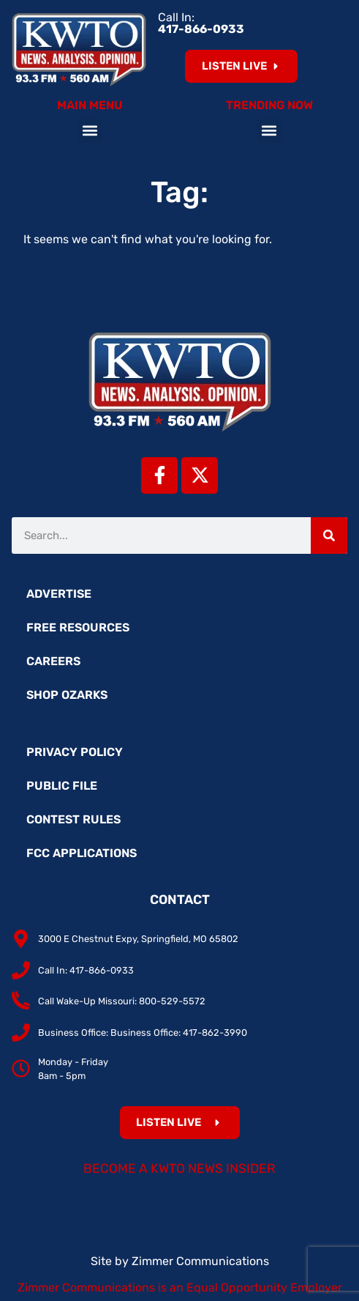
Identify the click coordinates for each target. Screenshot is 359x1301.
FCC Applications (81, 853)
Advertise (58, 594)
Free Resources (77, 627)
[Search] (329, 535)
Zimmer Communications (200, 1261)
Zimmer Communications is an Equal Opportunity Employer (180, 1287)
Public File (61, 786)
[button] (90, 131)
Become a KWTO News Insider (179, 1168)
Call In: (201, 23)
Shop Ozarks (66, 695)
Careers (53, 661)
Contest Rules (73, 819)
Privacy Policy (74, 752)
